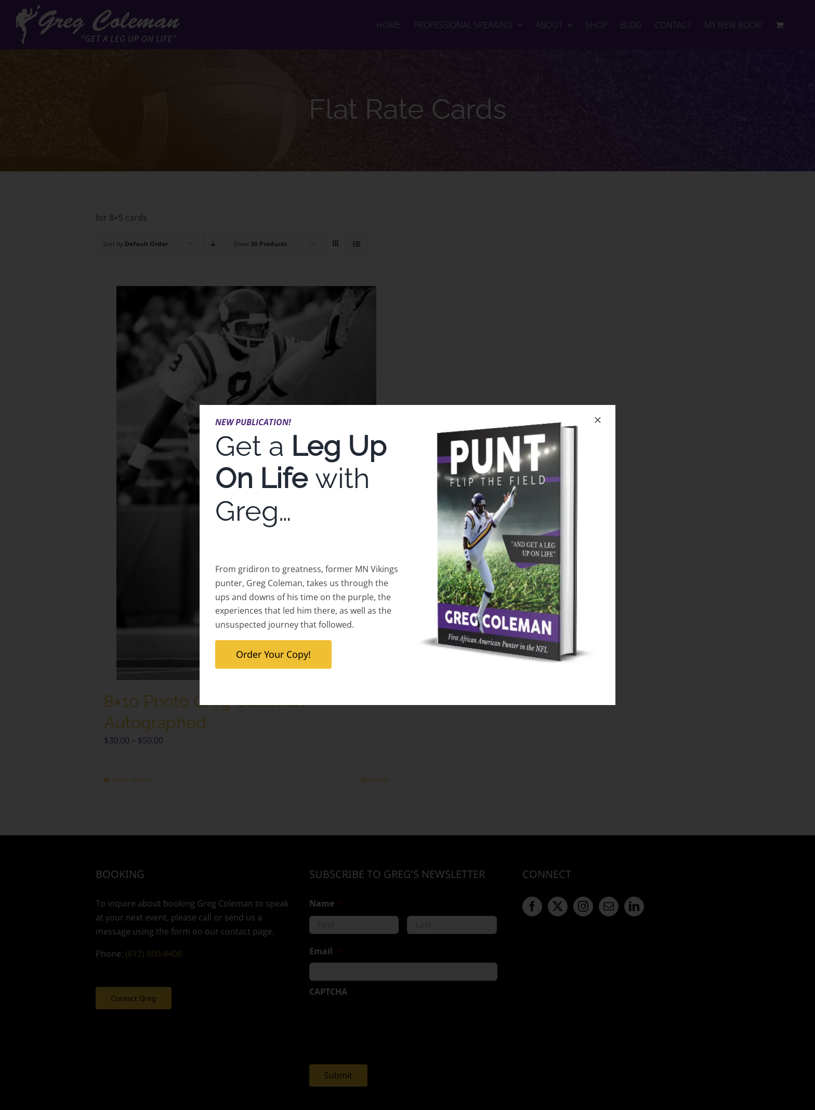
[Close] (597, 420)
